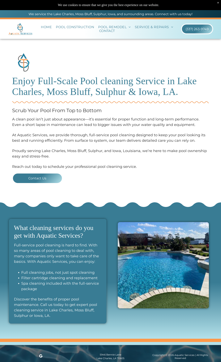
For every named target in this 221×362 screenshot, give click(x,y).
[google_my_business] (41, 356)
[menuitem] (46, 27)
